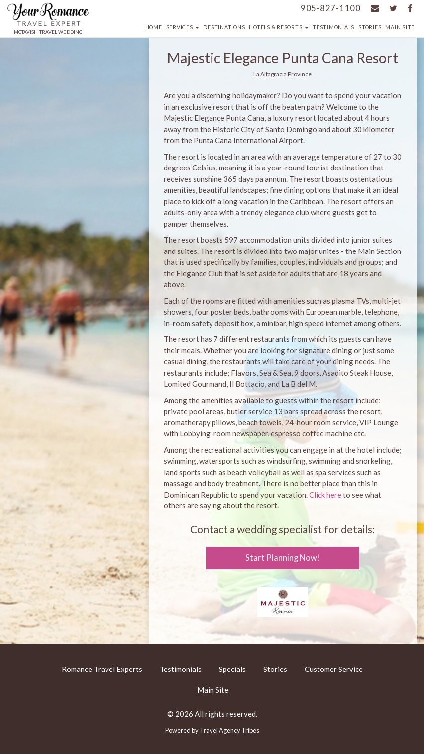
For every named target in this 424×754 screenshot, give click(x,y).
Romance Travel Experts (102, 669)
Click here (325, 494)
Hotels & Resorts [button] (279, 27)
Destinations (224, 27)
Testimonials (333, 27)
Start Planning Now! (282, 558)
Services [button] (183, 27)
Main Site (400, 27)
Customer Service (334, 669)
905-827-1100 (331, 8)
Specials (232, 669)
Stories (369, 27)
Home (153, 27)
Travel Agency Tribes (229, 730)
